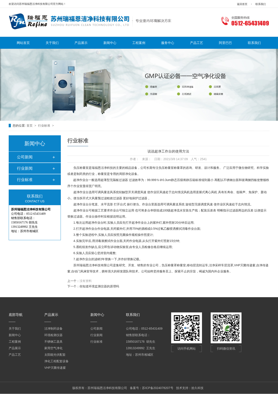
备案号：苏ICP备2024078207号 (151, 388)
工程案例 (138, 43)
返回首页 (242, 4)
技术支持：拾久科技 (190, 388)
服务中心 (167, 43)
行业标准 (44, 125)
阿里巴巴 (225, 43)
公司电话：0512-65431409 (144, 328)
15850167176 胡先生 (140, 341)
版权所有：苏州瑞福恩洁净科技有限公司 (99, 388)
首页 (29, 125)
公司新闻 (25, 157)
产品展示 (81, 43)
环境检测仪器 (53, 335)
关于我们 (52, 43)
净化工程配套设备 (56, 361)
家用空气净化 (53, 348)
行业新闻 (25, 168)
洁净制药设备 (53, 328)
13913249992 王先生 (140, 348)
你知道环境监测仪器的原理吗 (99, 286)
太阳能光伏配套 (55, 354)
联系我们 (260, 4)
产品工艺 (196, 43)
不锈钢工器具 (53, 341)
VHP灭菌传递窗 (55, 367)
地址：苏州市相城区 (139, 354)
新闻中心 (109, 43)
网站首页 (23, 43)
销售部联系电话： (138, 335)
